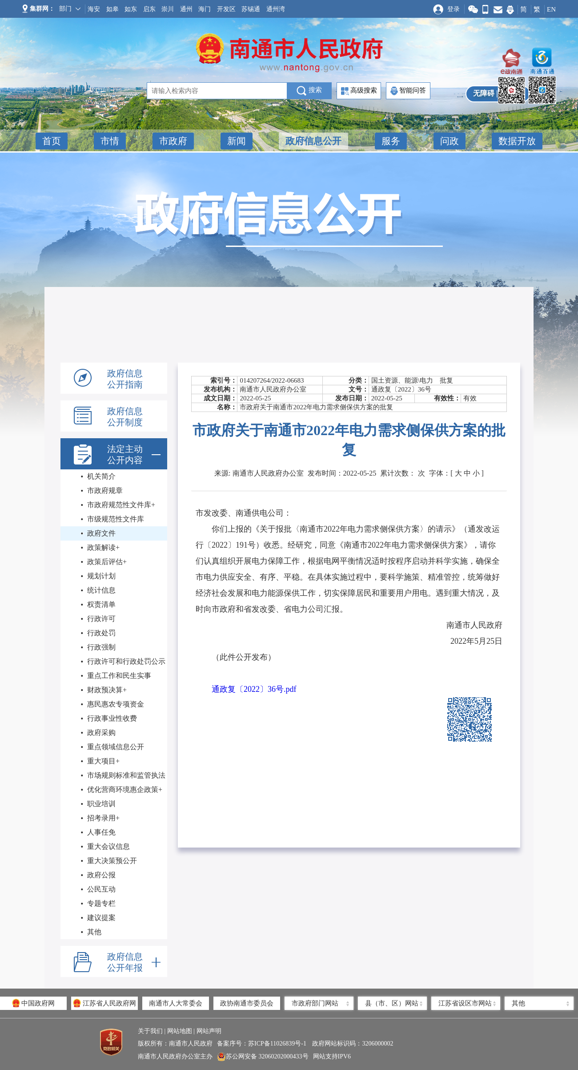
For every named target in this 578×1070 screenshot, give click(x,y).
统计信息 (101, 590)
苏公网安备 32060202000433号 (263, 1056)
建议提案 (101, 917)
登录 (453, 9)
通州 (186, 9)
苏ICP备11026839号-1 (278, 1043)
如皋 (112, 9)
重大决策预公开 (112, 860)
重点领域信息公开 (115, 747)
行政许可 (101, 618)
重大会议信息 (108, 846)
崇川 (167, 9)
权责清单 (101, 604)
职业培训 (101, 804)
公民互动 (101, 889)
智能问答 (408, 90)
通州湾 (275, 9)
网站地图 (179, 1031)
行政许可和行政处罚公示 (126, 661)
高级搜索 (359, 91)
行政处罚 (101, 633)
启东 (149, 9)
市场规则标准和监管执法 (126, 775)
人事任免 (101, 832)
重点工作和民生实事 (119, 675)
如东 (130, 9)
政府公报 (101, 875)
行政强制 (101, 647)
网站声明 (209, 1031)
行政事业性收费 (112, 718)
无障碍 (483, 93)
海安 (94, 9)
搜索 (309, 91)
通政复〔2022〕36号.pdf (254, 689)
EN (551, 9)
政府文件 (101, 533)
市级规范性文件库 (115, 519)
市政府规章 (105, 490)
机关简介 (101, 476)
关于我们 (150, 1031)
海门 (204, 9)
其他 (94, 932)
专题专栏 (101, 903)
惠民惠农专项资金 (115, 704)
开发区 (226, 9)
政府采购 (101, 732)
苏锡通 (250, 9)
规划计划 (101, 576)
